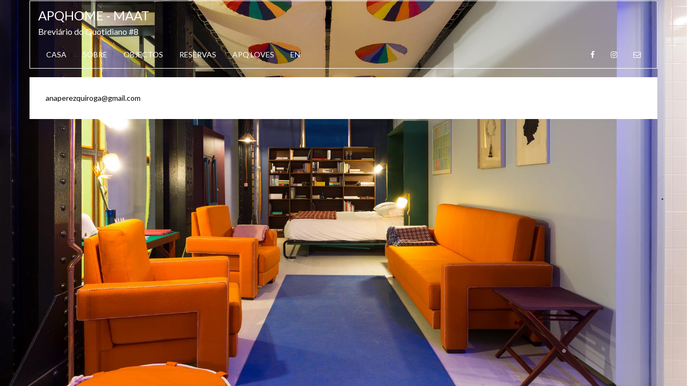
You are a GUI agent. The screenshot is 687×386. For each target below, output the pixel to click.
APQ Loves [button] (253, 54)
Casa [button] (56, 54)
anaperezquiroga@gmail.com (93, 97)
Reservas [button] (197, 54)
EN (295, 54)
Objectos (143, 54)
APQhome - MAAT (93, 15)
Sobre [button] (95, 54)
